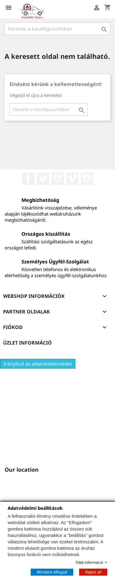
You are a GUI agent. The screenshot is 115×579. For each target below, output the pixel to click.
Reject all (93, 571)
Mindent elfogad (52, 571)
